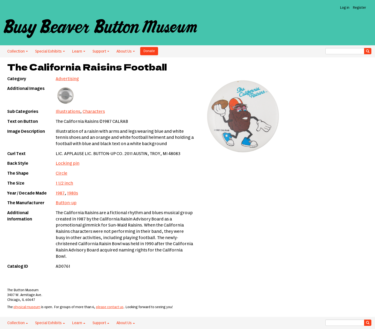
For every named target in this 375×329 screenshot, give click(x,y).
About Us (125, 51)
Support (100, 51)
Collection (17, 51)
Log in (344, 7)
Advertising (67, 79)
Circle (61, 173)
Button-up (66, 203)
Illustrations (68, 112)
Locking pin (67, 163)
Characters (94, 112)
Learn (78, 51)
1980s (72, 193)
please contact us (109, 307)
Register (359, 7)
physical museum (27, 307)
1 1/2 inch (64, 183)
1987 (60, 193)
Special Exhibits (50, 51)
